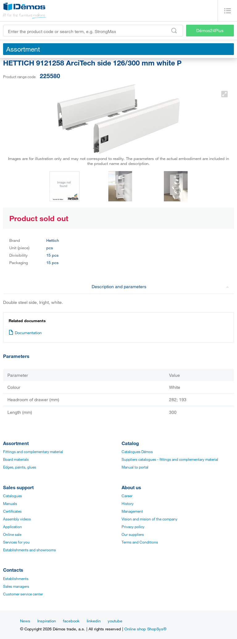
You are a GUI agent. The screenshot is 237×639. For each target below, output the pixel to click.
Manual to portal (135, 467)
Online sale (12, 534)
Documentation (25, 332)
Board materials (16, 459)
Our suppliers (133, 534)
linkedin (94, 620)
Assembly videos (17, 518)
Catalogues (12, 495)
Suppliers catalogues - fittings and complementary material (170, 459)
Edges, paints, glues (19, 467)
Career (127, 495)
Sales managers (16, 586)
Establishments (15, 578)
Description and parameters (160, 286)
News (25, 620)
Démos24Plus (209, 30)
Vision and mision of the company (149, 518)
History (128, 503)
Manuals (10, 503)
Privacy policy (133, 526)
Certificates (12, 511)
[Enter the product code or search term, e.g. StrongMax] (93, 30)
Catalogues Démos (137, 451)
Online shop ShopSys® (145, 628)
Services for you (16, 542)
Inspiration (46, 620)
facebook (71, 620)
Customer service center (23, 593)
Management (132, 511)
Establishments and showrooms (29, 549)
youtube (115, 620)
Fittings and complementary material (33, 451)
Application (12, 526)
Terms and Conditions (140, 542)
